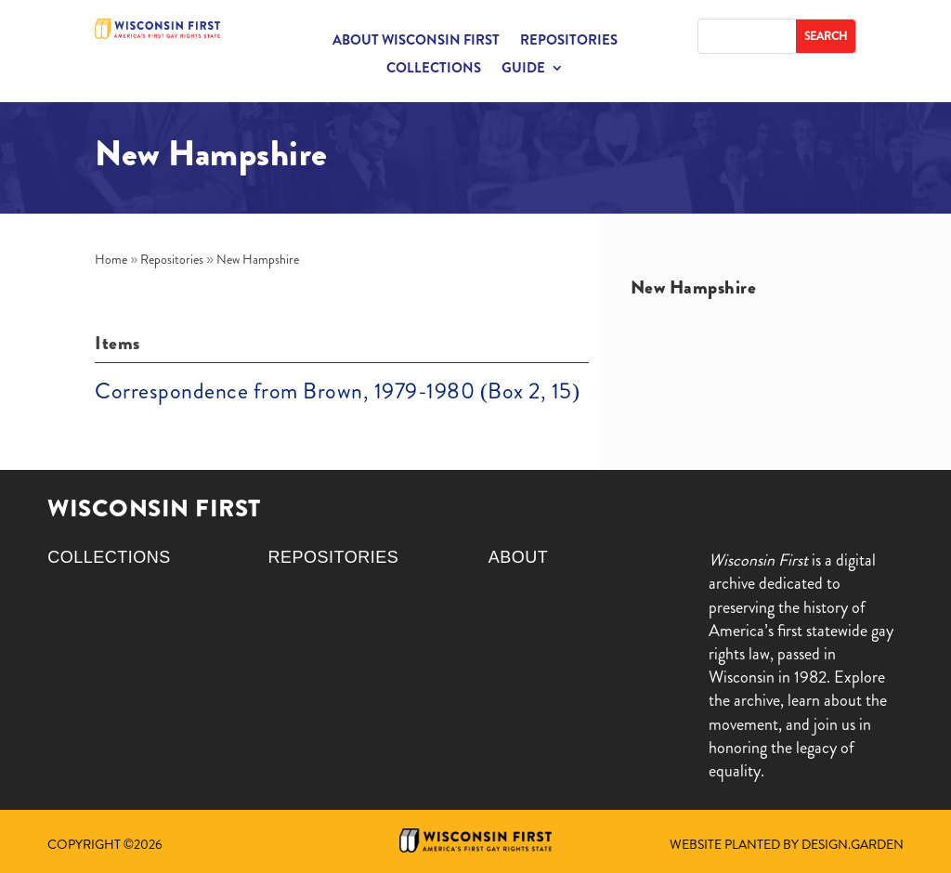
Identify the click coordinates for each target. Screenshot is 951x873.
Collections (433, 69)
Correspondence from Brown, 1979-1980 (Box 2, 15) (337, 391)
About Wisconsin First (416, 41)
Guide (523, 69)
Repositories (569, 41)
